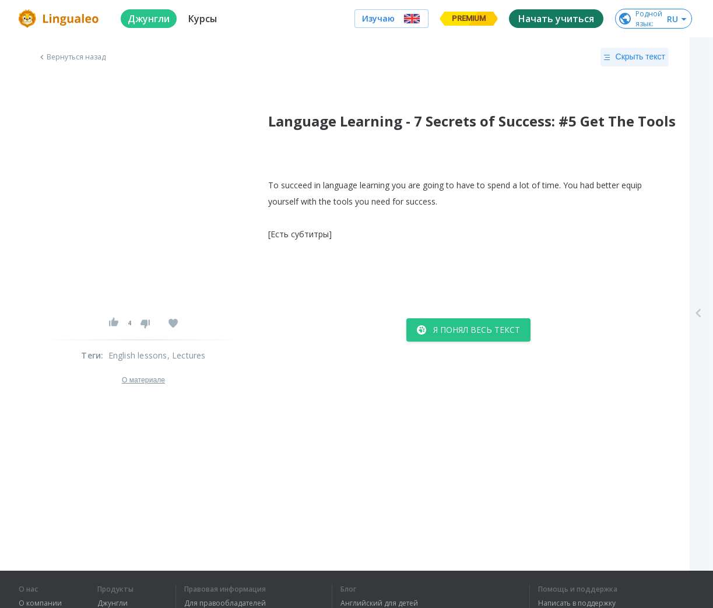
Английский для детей (379, 603)
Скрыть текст (634, 57)
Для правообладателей (225, 603)
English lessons (137, 355)
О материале (143, 380)
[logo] (60, 18)
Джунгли (112, 603)
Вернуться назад (71, 57)
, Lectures (186, 355)
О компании (40, 603)
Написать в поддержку (577, 603)
